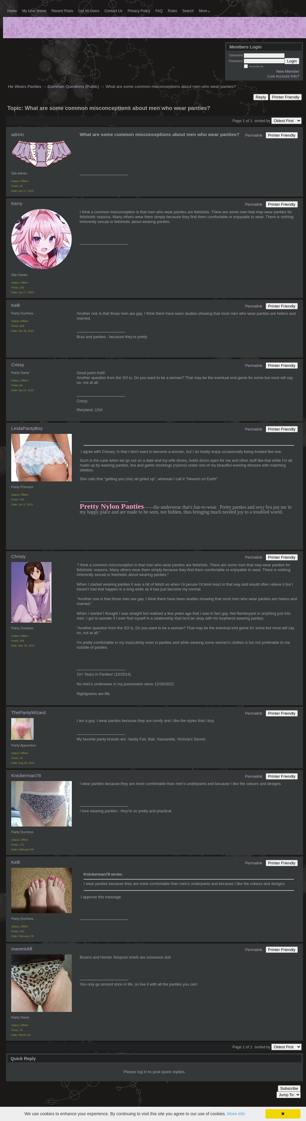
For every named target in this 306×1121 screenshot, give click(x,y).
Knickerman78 (26, 775)
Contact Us (113, 11)
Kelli (15, 305)
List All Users (88, 11)
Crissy (17, 364)
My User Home (34, 11)
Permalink (253, 135)
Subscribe (289, 1088)
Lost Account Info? (283, 76)
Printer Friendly (285, 97)
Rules (172, 11)
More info (236, 1113)
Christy (18, 556)
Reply (261, 97)
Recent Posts (62, 11)
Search (188, 11)
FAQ (159, 11)
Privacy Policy (139, 11)
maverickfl (21, 948)
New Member (287, 71)
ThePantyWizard (28, 712)
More (204, 11)
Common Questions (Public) (73, 86)
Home (12, 11)
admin (17, 134)
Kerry (16, 203)
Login (292, 61)
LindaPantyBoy (26, 428)
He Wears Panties (24, 86)
